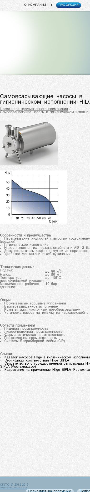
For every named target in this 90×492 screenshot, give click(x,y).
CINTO (4, 484)
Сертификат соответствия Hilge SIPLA (37, 360)
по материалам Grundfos (13, 488)
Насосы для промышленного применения (34, 109)
